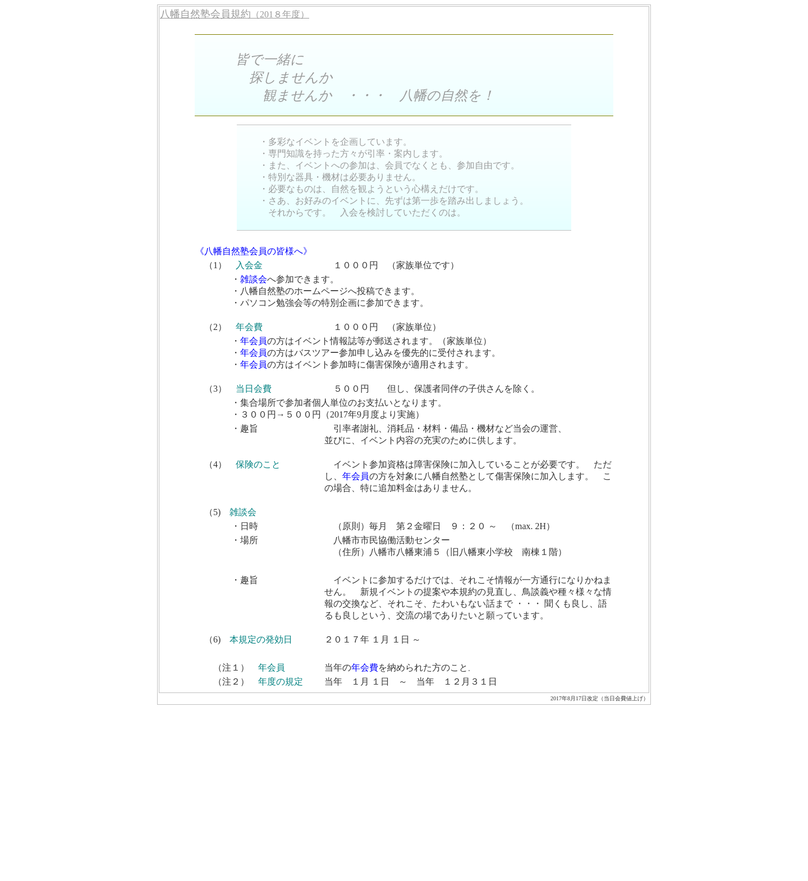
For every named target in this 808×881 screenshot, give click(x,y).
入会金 (249, 265)
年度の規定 (280, 681)
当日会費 (254, 388)
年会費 (249, 327)
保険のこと (258, 464)
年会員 (253, 341)
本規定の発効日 (260, 639)
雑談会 (253, 279)
